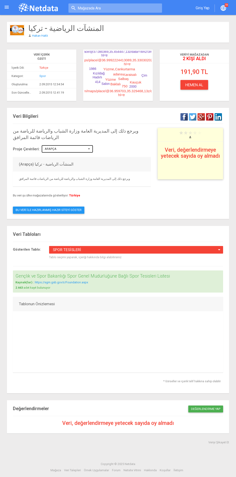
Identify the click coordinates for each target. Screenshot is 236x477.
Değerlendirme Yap (205, 409)
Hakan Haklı (40, 35)
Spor (42, 76)
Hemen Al (194, 85)
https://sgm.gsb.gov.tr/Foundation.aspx (61, 282)
